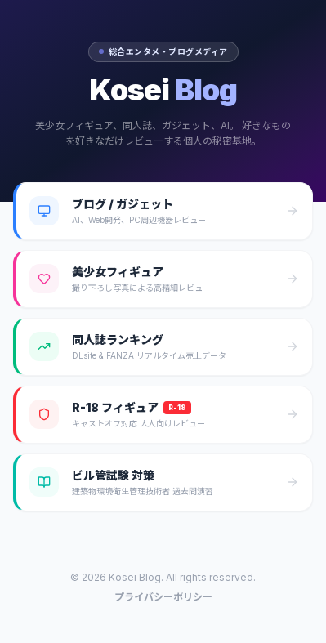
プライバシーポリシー (163, 597)
